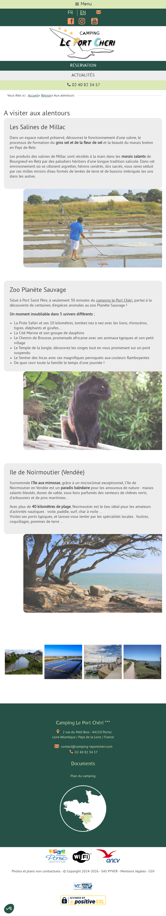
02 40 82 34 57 (83, 85)
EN (83, 13)
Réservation (83, 65)
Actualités (83, 75)
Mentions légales (133, 871)
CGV (151, 871)
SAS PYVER (109, 871)
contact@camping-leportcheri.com (86, 747)
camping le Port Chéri (114, 300)
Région (46, 96)
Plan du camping (83, 776)
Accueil (33, 96)
